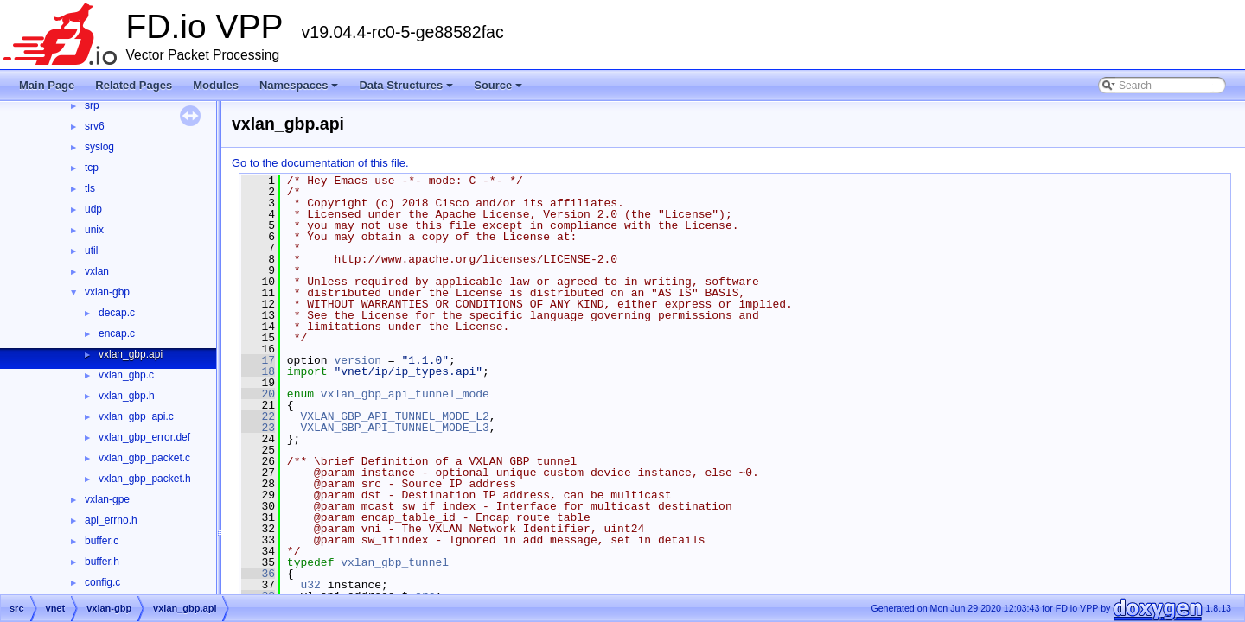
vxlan (97, 271)
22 (258, 416)
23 (258, 427)
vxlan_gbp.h (127, 396)
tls (90, 188)
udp (93, 209)
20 (258, 394)
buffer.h (102, 561)
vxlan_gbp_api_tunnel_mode (405, 394)
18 (258, 371)
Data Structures (407, 90)
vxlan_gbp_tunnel (395, 562)
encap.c (117, 333)
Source (499, 90)
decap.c (117, 313)
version (357, 360)
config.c (102, 582)
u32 (310, 585)
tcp (92, 168)
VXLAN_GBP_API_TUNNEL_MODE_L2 (394, 416)
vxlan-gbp (107, 292)
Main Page (46, 85)
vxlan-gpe (107, 499)
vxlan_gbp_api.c (136, 416)
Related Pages (133, 85)
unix (94, 230)
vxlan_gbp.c (126, 375)
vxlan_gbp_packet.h (145, 479)
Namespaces (300, 90)
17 (258, 360)
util (91, 250)
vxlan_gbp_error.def (144, 437)
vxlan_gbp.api (131, 354)
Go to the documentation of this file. (320, 162)
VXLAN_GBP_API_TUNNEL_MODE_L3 (394, 427)
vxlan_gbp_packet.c (144, 458)
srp (92, 105)
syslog (99, 147)
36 (258, 573)
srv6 (95, 126)
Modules (216, 85)
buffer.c (101, 541)
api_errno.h (111, 520)
